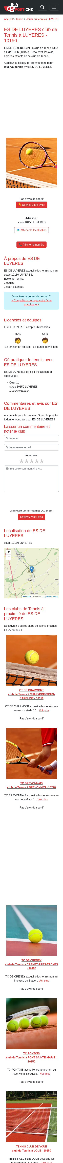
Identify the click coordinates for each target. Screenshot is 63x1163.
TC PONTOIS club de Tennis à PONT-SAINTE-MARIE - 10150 (31, 1047)
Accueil (8, 19)
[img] (31, 562)
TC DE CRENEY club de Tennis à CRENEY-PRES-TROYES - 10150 (31, 954)
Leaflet (27, 586)
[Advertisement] (31, 103)
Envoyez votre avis (31, 506)
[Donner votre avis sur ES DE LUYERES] (31, 205)
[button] (32, 559)
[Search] (42, 7)
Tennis (19, 19)
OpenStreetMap (51, 586)
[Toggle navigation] (54, 7)
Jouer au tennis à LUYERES (43, 19)
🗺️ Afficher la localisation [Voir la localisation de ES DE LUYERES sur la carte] (31, 230)
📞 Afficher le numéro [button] (31, 244)
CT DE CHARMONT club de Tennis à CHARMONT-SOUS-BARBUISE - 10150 (31, 683)
